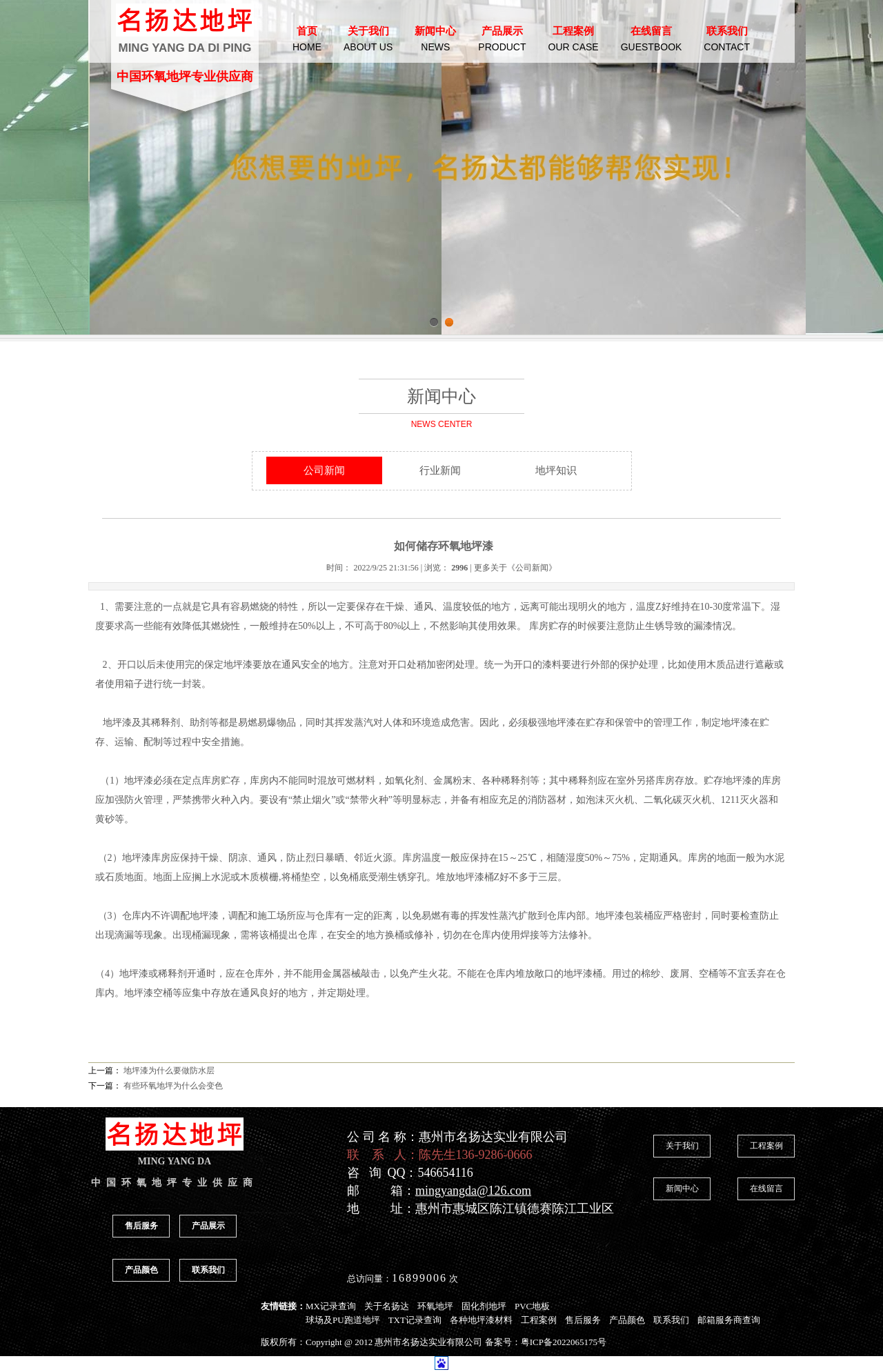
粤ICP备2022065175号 (563, 1342)
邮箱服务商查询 (728, 1320)
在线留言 (766, 1188)
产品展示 (208, 1226)
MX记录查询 (331, 1306)
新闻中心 (682, 1188)
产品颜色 (141, 1270)
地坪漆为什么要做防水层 (169, 1070)
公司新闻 (324, 470)
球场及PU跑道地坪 (343, 1320)
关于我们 (682, 1146)
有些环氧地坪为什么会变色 (173, 1086)
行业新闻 (440, 470)
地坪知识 (556, 470)
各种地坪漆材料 (481, 1320)
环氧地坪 (435, 1306)
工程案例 (766, 1146)
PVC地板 (532, 1306)
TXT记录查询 (415, 1320)
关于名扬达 (386, 1306)
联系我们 (208, 1270)
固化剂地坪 (484, 1306)
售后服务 (141, 1226)
